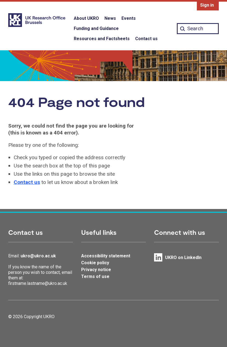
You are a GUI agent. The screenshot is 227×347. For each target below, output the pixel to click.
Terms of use (95, 276)
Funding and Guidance (96, 28)
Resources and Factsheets (102, 38)
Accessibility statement (105, 255)
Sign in (207, 5)
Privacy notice (96, 269)
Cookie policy (95, 262)
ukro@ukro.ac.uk (38, 255)
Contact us (146, 38)
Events (128, 18)
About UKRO (86, 18)
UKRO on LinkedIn (183, 257)
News (110, 18)
